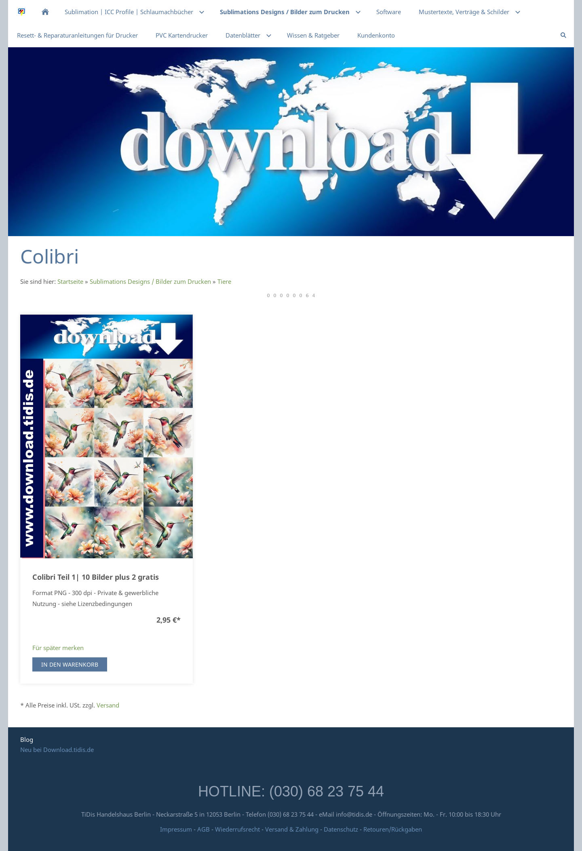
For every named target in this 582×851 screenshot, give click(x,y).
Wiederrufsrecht (237, 829)
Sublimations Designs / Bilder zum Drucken (150, 281)
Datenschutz (341, 829)
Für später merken (58, 648)
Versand (108, 705)
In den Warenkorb (69, 664)
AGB (203, 829)
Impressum (176, 829)
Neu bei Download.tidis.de (57, 749)
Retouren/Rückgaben (392, 829)
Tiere (224, 281)
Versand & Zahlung (292, 829)
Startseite (70, 281)
